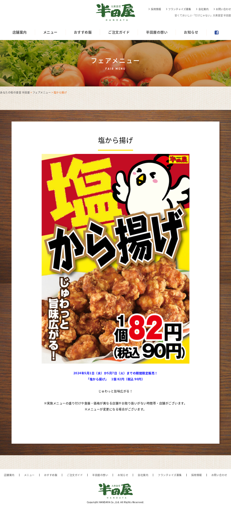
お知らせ (191, 32)
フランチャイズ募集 (179, 9)
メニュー (50, 32)
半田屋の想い (156, 32)
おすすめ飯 (83, 32)
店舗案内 (19, 32)
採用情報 (156, 9)
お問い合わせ (223, 9)
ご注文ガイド (119, 32)
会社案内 (203, 9)
